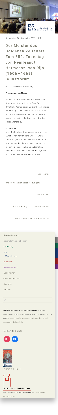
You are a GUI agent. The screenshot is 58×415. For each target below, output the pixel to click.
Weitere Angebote (11, 278)
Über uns (7, 284)
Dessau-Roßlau (9, 267)
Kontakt (6, 290)
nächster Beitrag (40, 206)
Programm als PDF (11, 359)
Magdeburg (43, 174)
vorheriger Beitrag (19, 206)
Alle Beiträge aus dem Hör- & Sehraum (30, 219)
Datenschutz (18, 322)
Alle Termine (42, 194)
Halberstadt (8, 262)
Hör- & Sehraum (10, 235)
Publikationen (9, 273)
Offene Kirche (11, 256)
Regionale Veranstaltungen (15, 241)
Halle (5, 252)
